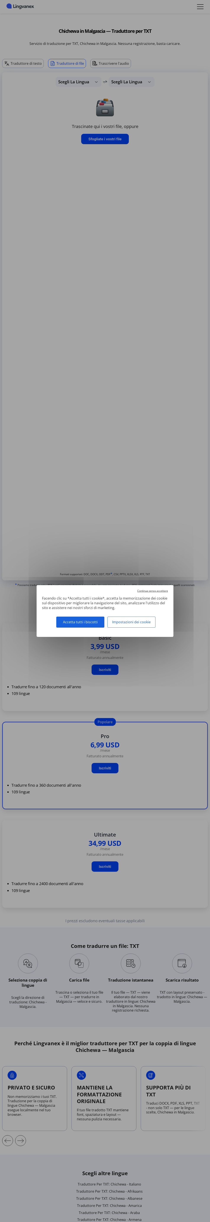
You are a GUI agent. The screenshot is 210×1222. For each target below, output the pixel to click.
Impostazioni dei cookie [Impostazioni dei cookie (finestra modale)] (131, 622)
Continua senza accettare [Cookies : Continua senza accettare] (152, 591)
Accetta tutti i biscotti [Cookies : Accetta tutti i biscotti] (80, 622)
